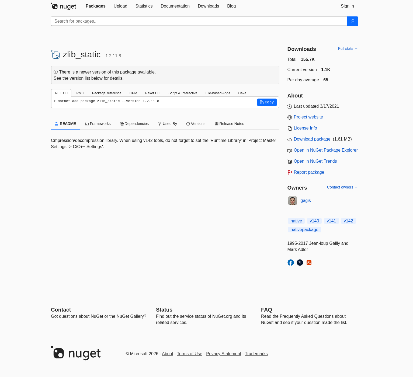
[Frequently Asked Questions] (266, 310)
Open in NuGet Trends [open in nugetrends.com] (315, 161)
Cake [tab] (242, 93)
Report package (309, 172)
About (167, 353)
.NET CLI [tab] (61, 93)
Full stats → (348, 48)
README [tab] (65, 123)
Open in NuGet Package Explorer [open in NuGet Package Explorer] (326, 150)
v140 (314, 221)
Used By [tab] (167, 123)
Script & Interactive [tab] (182, 93)
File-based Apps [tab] (218, 93)
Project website (308, 117)
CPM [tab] (133, 93)
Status (164, 310)
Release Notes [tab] (229, 123)
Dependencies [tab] (134, 123)
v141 (331, 221)
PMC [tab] (80, 93)
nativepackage (304, 229)
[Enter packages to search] (199, 21)
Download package (312, 139)
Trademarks (256, 353)
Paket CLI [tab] (152, 93)
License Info (305, 128)
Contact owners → (342, 187)
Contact (61, 310)
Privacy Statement (223, 353)
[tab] (96, 6)
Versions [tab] (196, 123)
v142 (348, 221)
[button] (267, 102)
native (296, 221)
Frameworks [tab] (98, 123)
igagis (305, 200)
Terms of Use (189, 353)
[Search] (352, 21)
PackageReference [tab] (107, 93)
